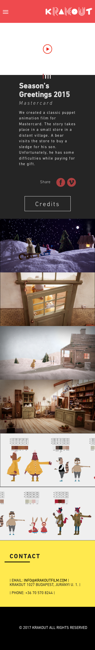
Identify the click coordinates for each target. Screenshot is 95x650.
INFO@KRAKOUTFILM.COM (45, 581)
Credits (47, 204)
